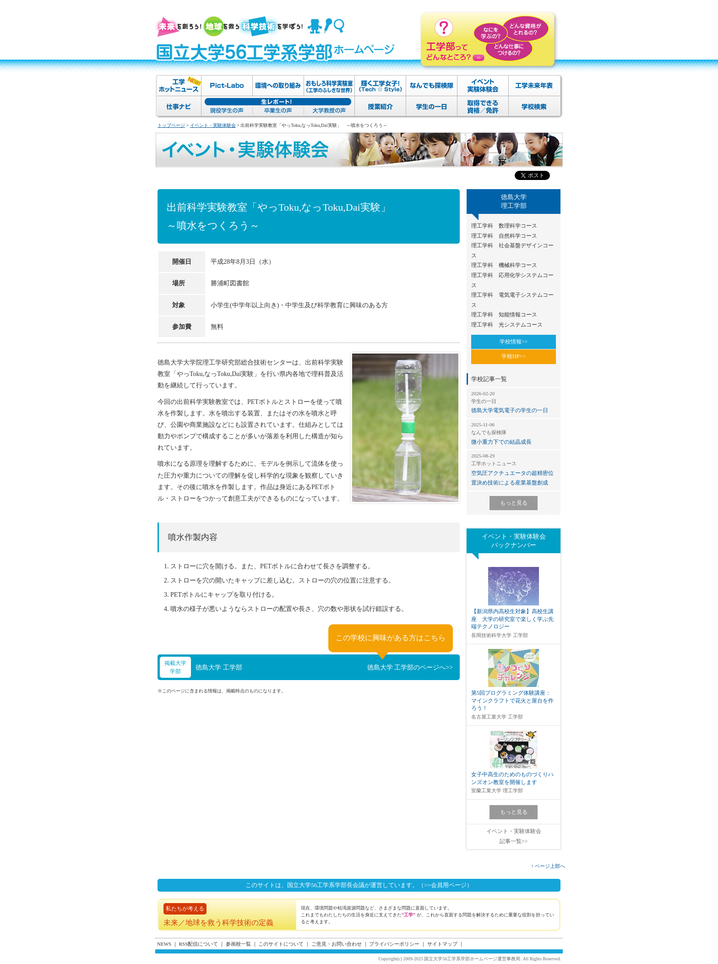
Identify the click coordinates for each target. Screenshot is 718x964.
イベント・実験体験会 (213, 125)
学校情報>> (514, 341)
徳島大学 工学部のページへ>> (410, 667)
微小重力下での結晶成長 (513, 433)
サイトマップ (442, 944)
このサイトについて (281, 944)
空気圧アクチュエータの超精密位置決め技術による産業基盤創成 (513, 469)
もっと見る (514, 503)
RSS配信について (198, 944)
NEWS (164, 944)
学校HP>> (513, 356)
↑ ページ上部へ (548, 866)
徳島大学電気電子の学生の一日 (513, 402)
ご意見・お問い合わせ (336, 944)
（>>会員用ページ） (445, 885)
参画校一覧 (238, 944)
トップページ (171, 125)
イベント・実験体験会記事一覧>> (513, 836)
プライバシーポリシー (394, 944)
